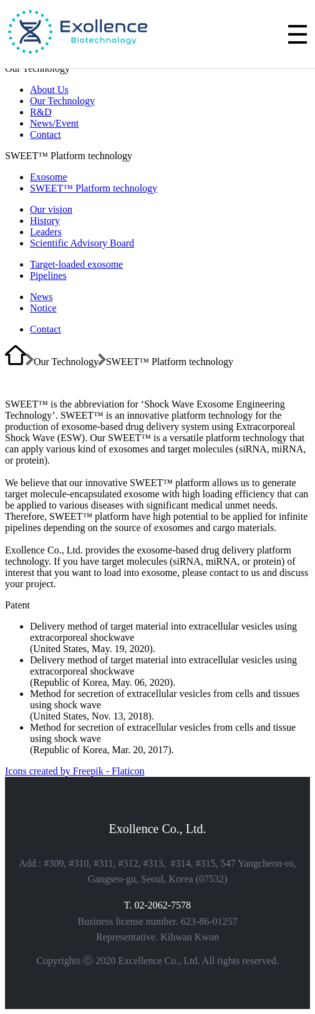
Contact (45, 134)
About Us (49, 89)
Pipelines (48, 275)
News (41, 296)
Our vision (51, 209)
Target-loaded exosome (76, 264)
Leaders (46, 232)
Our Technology (62, 100)
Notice (43, 308)
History (45, 220)
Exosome (48, 177)
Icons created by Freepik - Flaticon (74, 771)
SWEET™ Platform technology (93, 188)
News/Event (54, 123)
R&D (41, 112)
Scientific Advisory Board (82, 243)
